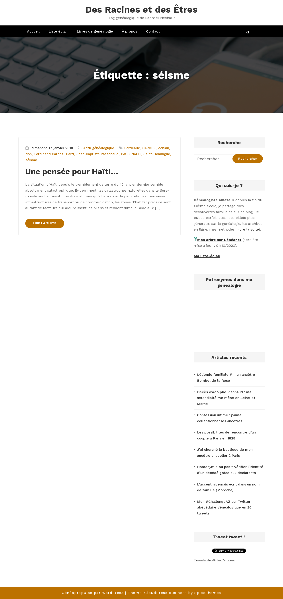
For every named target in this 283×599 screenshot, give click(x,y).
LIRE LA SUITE (45, 223)
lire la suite (249, 229)
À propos (129, 31)
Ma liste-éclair (207, 256)
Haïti (70, 154)
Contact (153, 31)
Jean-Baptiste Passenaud (97, 154)
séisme (31, 160)
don (28, 154)
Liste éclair (58, 31)
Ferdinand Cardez (48, 154)
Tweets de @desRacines (214, 560)
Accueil (33, 31)
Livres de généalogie (95, 31)
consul (163, 148)
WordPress (112, 593)
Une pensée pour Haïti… (71, 171)
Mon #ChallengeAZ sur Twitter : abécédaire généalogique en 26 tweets (224, 507)
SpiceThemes (207, 593)
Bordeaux (132, 148)
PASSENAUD (131, 154)
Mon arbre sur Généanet (219, 240)
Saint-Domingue (156, 154)
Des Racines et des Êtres (141, 9)
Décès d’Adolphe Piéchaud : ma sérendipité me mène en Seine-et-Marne (227, 398)
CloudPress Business (165, 593)
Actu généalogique (98, 148)
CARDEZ (149, 148)
